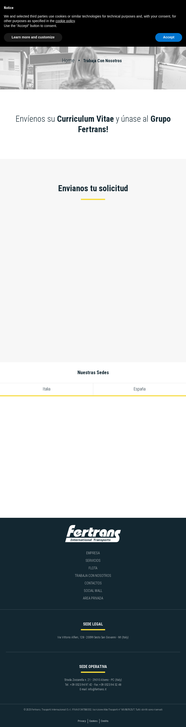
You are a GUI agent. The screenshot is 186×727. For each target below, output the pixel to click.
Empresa (93, 553)
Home (69, 60)
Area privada (93, 598)
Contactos (93, 583)
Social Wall (93, 591)
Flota (93, 568)
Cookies (93, 721)
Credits (104, 721)
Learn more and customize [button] (33, 37)
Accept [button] (168, 37)
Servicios (93, 561)
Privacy (82, 721)
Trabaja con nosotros (93, 576)
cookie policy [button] (65, 21)
